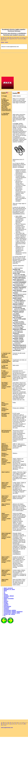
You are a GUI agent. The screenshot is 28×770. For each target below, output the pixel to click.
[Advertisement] (13, 14)
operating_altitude (9, 596)
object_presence (8, 588)
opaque (6, 594)
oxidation (6, 609)
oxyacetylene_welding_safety (12, 612)
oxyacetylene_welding (10, 610)
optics (5, 599)
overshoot (6, 607)
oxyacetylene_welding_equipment (13, 611)
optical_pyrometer (9, 598)
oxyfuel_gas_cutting (9, 614)
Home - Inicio (4, 42)
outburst (6, 605)
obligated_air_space (9, 589)
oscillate (6, 603)
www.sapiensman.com (7, 727)
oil (4, 592)
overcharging (7, 606)
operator (6, 597)
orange (5, 602)
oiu (4, 593)
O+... (5, 615)
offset (5, 590)
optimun (6, 601)
